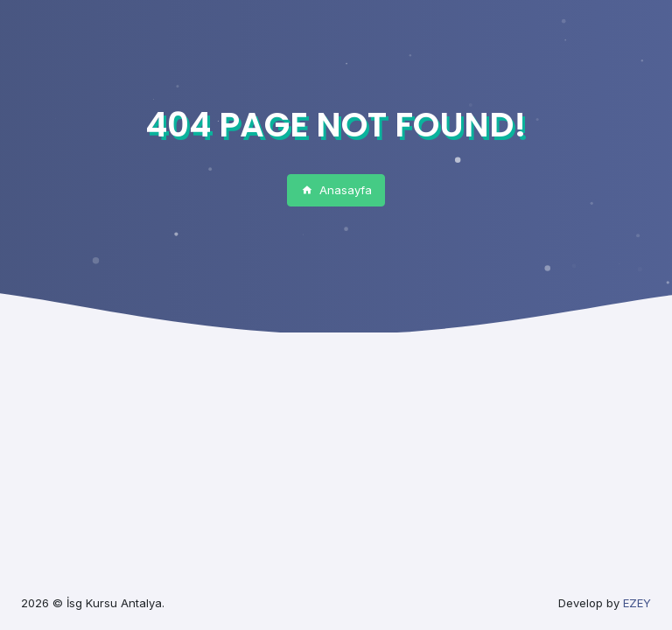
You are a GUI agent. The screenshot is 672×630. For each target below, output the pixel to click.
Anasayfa (336, 190)
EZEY (637, 603)
